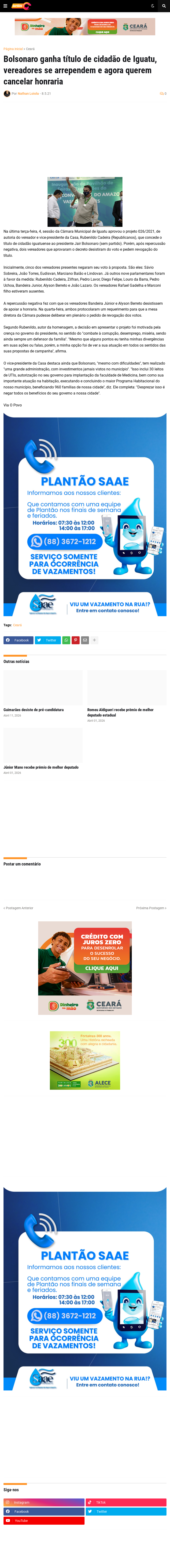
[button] (5, 6)
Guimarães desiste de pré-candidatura (34, 709)
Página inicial (13, 49)
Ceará (30, 49)
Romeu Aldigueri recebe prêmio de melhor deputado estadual (120, 712)
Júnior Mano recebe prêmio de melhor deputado (41, 767)
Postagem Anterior (19, 908)
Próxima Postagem (150, 908)
